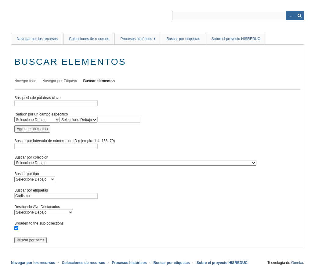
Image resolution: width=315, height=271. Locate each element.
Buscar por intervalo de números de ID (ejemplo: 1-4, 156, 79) (64, 141)
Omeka (297, 263)
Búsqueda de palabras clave (37, 98)
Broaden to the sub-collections (38, 223)
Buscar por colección (31, 157)
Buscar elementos (98, 81)
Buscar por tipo (26, 174)
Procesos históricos (136, 39)
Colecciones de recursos (89, 39)
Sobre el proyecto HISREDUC (236, 39)
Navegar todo (25, 81)
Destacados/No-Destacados (37, 207)
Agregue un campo (32, 129)
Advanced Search (290, 15)
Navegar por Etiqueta (59, 81)
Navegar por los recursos (37, 39)
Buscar (299, 15)
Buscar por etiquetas (183, 39)
